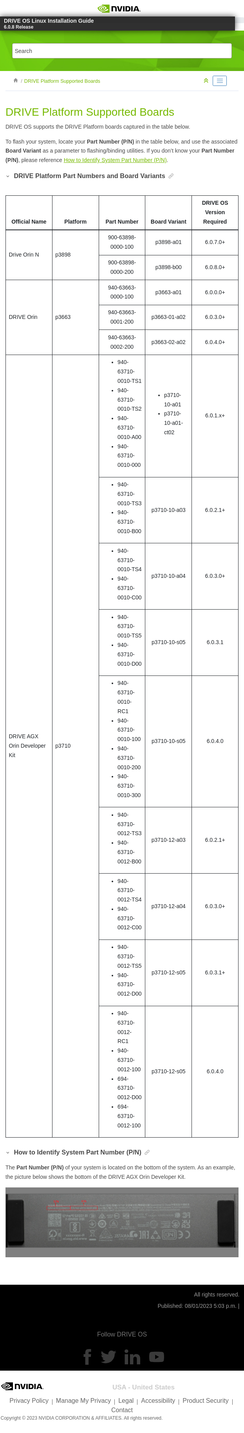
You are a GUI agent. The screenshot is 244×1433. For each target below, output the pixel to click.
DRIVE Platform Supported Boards (62, 81)
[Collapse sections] (207, 81)
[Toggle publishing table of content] (220, 81)
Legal (126, 1400)
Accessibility (158, 1400)
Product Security (205, 1400)
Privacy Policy (29, 1400)
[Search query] (122, 50)
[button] (8, 175)
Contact (122, 1410)
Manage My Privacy (83, 1400)
